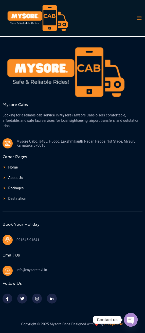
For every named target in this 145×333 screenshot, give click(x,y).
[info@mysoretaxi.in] (8, 271)
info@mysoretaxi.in (31, 270)
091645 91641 (27, 240)
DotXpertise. (113, 324)
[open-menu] (139, 18)
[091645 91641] (8, 240)
